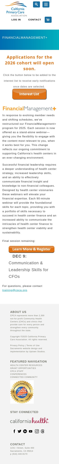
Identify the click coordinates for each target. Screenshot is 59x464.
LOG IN (16, 19)
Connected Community (24, 377)
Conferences (18, 374)
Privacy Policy (17, 345)
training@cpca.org (14, 290)
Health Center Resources (26, 365)
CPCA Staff (16, 371)
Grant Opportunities (23, 368)
